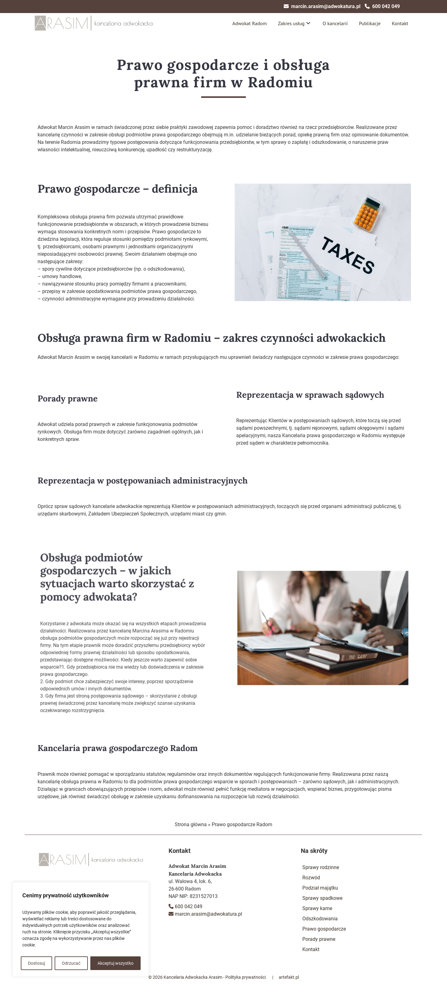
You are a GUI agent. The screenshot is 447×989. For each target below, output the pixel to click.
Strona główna (191, 824)
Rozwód (311, 878)
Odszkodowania (320, 919)
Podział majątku (320, 888)
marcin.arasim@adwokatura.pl (325, 6)
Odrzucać (71, 963)
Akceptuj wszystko (115, 963)
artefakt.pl (289, 977)
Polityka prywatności (245, 977)
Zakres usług (291, 23)
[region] (80, 929)
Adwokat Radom (250, 23)
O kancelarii (335, 23)
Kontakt (400, 23)
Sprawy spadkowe (322, 898)
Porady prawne (318, 939)
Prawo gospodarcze (324, 929)
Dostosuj (36, 963)
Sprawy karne (317, 908)
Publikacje (370, 23)
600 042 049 (386, 6)
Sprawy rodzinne (320, 867)
